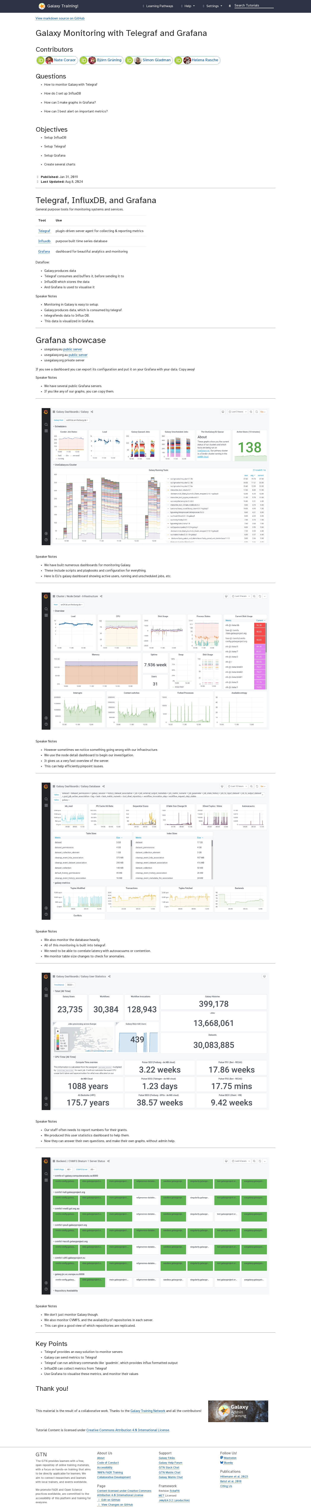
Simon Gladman (148, 60)
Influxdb (44, 241)
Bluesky (228, 1462)
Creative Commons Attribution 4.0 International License (127, 1430)
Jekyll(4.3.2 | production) (174, 1500)
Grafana (44, 251)
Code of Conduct (108, 1462)
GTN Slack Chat (169, 1467)
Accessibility (105, 1467)
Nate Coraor (56, 60)
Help (186, 7)
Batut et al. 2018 (230, 1481)
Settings (211, 7)
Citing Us (226, 1486)
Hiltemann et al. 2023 (234, 1476)
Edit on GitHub (108, 1500)
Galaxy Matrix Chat (171, 1477)
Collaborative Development (114, 1477)
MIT (161, 1495)
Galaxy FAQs (167, 1458)
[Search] (254, 5)
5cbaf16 (175, 1491)
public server (72, 349)
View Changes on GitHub (115, 1504)
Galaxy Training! (58, 6)
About (101, 1458)
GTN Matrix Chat (169, 1472)
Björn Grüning (100, 60)
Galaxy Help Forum (170, 1462)
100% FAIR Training (110, 1472)
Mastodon (230, 1458)
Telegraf (44, 231)
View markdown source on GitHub (60, 18)
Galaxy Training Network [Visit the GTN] (147, 1411)
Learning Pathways (157, 7)
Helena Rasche (196, 60)
